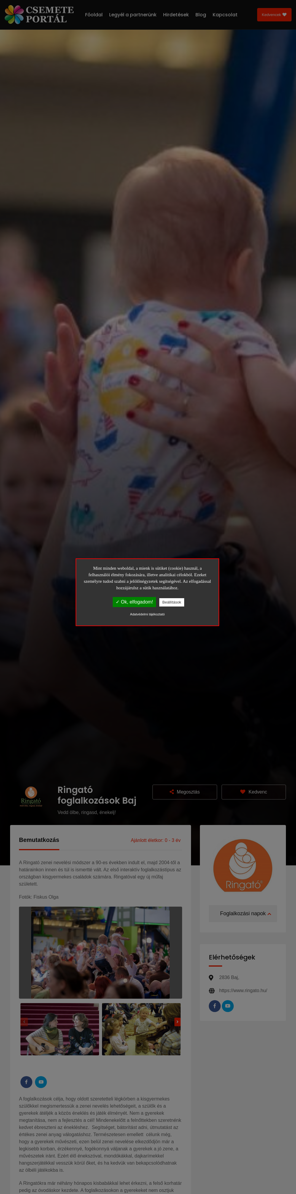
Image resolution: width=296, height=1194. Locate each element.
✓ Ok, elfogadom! (134, 601)
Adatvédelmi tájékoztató (147, 614)
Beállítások (171, 602)
